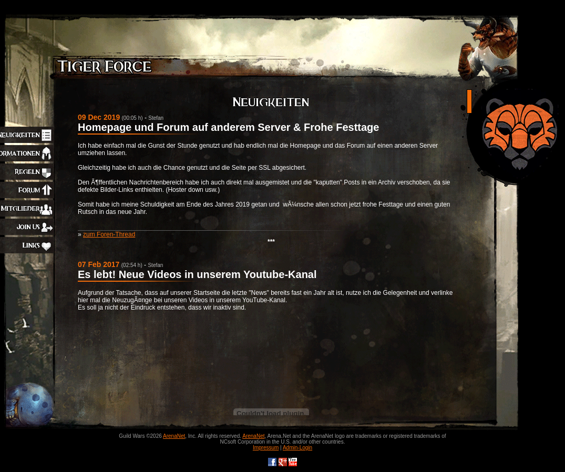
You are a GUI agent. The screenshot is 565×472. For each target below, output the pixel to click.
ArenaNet (174, 436)
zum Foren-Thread (109, 234)
